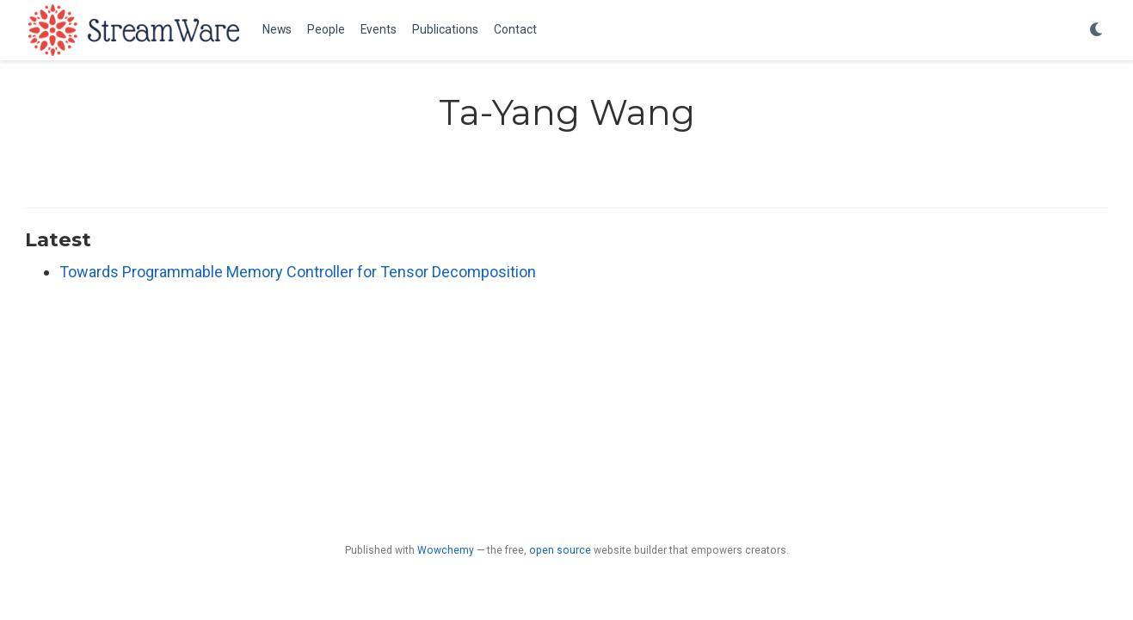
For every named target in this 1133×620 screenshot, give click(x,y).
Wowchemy (445, 550)
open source (560, 550)
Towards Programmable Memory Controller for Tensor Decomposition (297, 272)
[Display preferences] (1097, 30)
